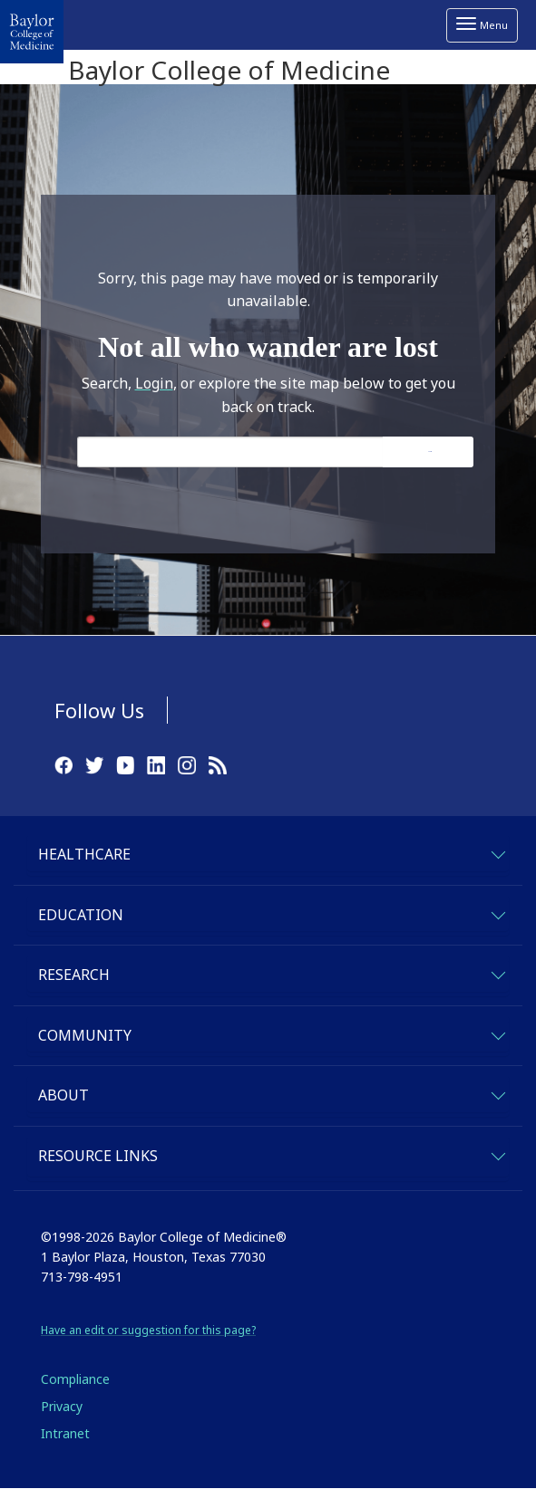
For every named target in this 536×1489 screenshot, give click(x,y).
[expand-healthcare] (497, 852)
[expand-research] (497, 972)
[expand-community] (497, 1033)
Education (80, 915)
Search (430, 451)
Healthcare (84, 854)
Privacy (62, 1406)
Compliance (75, 1379)
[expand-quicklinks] (497, 1153)
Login (154, 383)
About (63, 1095)
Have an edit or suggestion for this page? (148, 1330)
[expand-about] (497, 1093)
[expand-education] (497, 912)
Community (85, 1035)
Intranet (65, 1433)
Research (74, 975)
